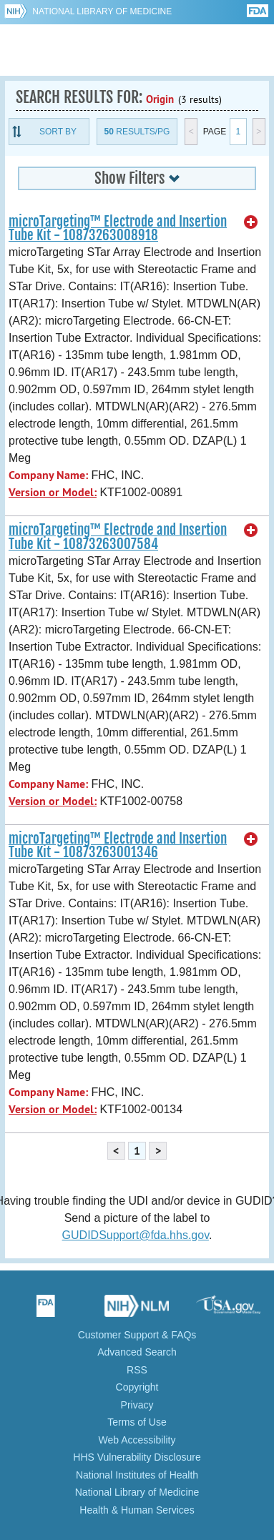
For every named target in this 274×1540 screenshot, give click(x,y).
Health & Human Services (136, 1510)
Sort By (58, 132)
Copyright (137, 1387)
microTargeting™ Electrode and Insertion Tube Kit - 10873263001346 (118, 845)
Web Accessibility (137, 1440)
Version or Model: (53, 492)
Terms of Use (136, 1422)
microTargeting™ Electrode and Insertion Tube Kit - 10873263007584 (118, 536)
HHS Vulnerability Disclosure (136, 1457)
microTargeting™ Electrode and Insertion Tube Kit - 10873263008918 (118, 228)
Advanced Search (137, 1352)
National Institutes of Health (137, 1475)
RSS (137, 1370)
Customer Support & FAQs (137, 1335)
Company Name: (48, 475)
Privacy (137, 1405)
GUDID (137, 50)
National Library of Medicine (102, 11)
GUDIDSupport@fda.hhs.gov (135, 1235)
